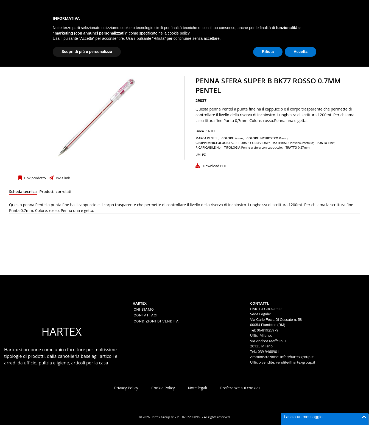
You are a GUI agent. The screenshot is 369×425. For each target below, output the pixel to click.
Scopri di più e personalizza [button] (87, 51)
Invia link (62, 178)
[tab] (23, 192)
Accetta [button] (300, 51)
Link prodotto (34, 178)
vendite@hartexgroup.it (295, 362)
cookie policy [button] (178, 33)
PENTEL (210, 131)
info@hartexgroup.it (296, 356)
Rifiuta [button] (268, 51)
